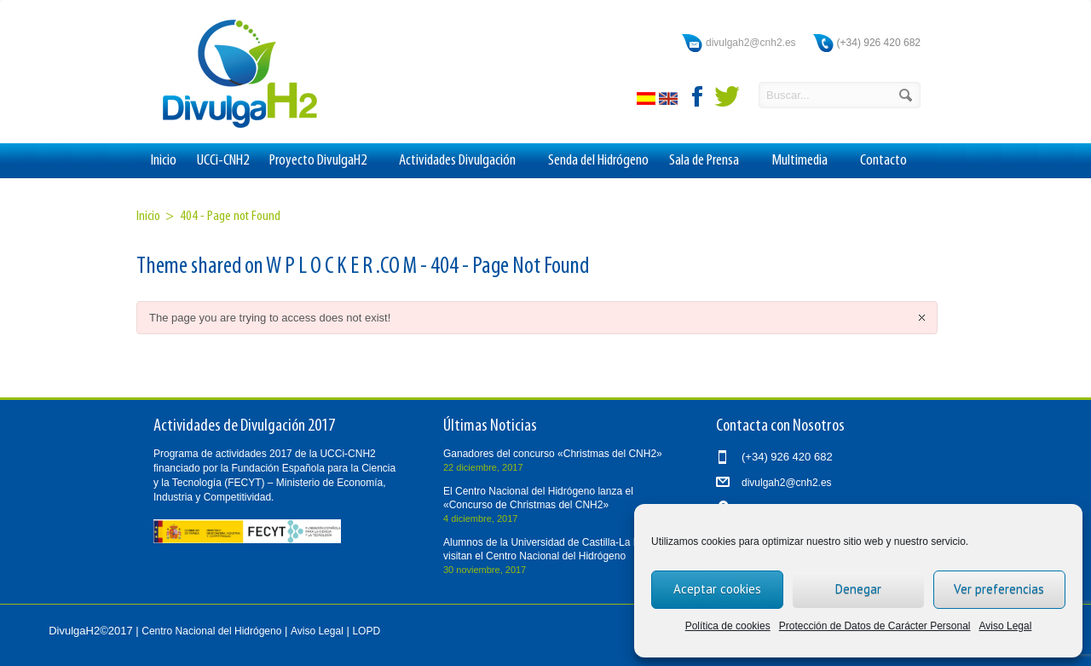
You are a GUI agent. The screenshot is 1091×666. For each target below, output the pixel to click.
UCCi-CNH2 (223, 161)
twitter (727, 96)
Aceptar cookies (717, 589)
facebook (698, 96)
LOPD (366, 631)
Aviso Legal (1005, 626)
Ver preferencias (999, 589)
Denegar (858, 589)
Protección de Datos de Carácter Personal (875, 626)
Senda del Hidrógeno (598, 161)
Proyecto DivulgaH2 (323, 161)
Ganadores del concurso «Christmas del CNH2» (552, 454)
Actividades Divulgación (463, 161)
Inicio (163, 161)
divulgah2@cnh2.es (751, 43)
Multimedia (805, 161)
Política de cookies (728, 626)
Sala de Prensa (710, 161)
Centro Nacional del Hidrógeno (211, 631)
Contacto (883, 161)
